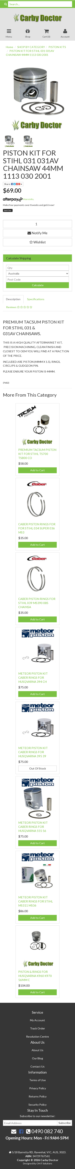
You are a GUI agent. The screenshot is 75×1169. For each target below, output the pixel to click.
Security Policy (37, 1104)
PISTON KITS (57, 47)
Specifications (35, 299)
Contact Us (37, 1066)
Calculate (37, 285)
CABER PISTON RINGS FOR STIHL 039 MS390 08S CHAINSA (36, 603)
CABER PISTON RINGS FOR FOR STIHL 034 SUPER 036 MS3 (36, 528)
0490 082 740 (44, 1131)
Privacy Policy (37, 1088)
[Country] (37, 273)
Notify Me (37, 233)
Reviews (19, 307)
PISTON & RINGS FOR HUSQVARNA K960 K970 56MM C (35, 976)
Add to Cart (37, 470)
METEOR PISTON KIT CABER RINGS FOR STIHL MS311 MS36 (35, 901)
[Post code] (37, 279)
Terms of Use (37, 1080)
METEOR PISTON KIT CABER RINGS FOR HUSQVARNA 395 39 (33, 752)
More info (18, 199)
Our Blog (37, 1058)
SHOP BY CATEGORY (31, 47)
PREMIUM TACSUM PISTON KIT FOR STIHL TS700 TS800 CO (37, 454)
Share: (13, 184)
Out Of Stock (37, 768)
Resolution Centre (37, 1036)
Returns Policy (38, 1096)
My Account (37, 1020)
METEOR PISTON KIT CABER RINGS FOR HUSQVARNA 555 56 (33, 826)
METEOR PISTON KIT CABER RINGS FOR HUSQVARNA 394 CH (33, 677)
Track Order (37, 1028)
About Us (37, 1050)
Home (9, 47)
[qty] (37, 268)
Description (13, 299)
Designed (28, 1163)
